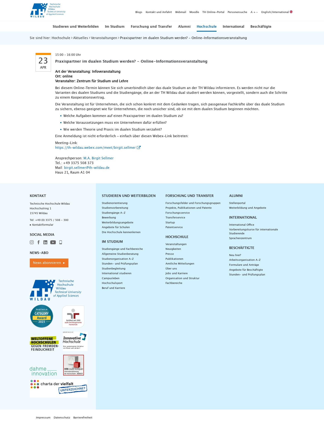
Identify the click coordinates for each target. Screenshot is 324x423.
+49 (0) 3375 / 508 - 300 (51, 220)
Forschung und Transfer (151, 26)
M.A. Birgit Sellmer (98, 158)
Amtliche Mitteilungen (180, 263)
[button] (76, 26)
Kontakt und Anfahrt (94, 10)
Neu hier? (235, 255)
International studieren (116, 273)
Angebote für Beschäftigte (246, 270)
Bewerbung (109, 217)
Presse (170, 254)
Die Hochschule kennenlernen (121, 232)
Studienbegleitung (113, 268)
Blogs (73, 10)
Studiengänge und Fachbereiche (122, 249)
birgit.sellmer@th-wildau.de (87, 167)
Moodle (129, 10)
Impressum (43, 417)
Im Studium (115, 26)
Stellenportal (237, 203)
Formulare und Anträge (244, 265)
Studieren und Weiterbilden (76, 26)
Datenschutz (62, 417)
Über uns (171, 268)
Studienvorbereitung (115, 208)
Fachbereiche (174, 283)
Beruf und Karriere (113, 288)
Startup (170, 222)
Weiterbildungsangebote (117, 222)
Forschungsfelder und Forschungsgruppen (193, 203)
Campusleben (110, 278)
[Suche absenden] (288, 10)
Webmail (115, 10)
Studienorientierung (114, 203)
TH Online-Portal (148, 10)
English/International (212, 10)
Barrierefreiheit (82, 417)
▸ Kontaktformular (41, 225)
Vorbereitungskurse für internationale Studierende (253, 231)
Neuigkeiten (173, 249)
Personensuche (172, 10)
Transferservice (175, 217)
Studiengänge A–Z (113, 213)
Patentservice (174, 227)
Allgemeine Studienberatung (120, 254)
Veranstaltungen (176, 244)
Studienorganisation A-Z (118, 259)
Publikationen (174, 259)
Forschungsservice (178, 213)
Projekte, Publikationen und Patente (189, 208)
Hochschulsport (112, 283)
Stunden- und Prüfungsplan (120, 263)
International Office (241, 225)
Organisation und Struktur (182, 278)
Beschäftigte (260, 26)
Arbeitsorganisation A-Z (245, 260)
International (233, 26)
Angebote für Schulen (116, 227)
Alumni (184, 26)
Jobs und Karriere (177, 273)
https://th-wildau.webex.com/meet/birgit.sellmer (95, 147)
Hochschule (207, 26)
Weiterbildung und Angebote (247, 208)
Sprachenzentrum (240, 238)
